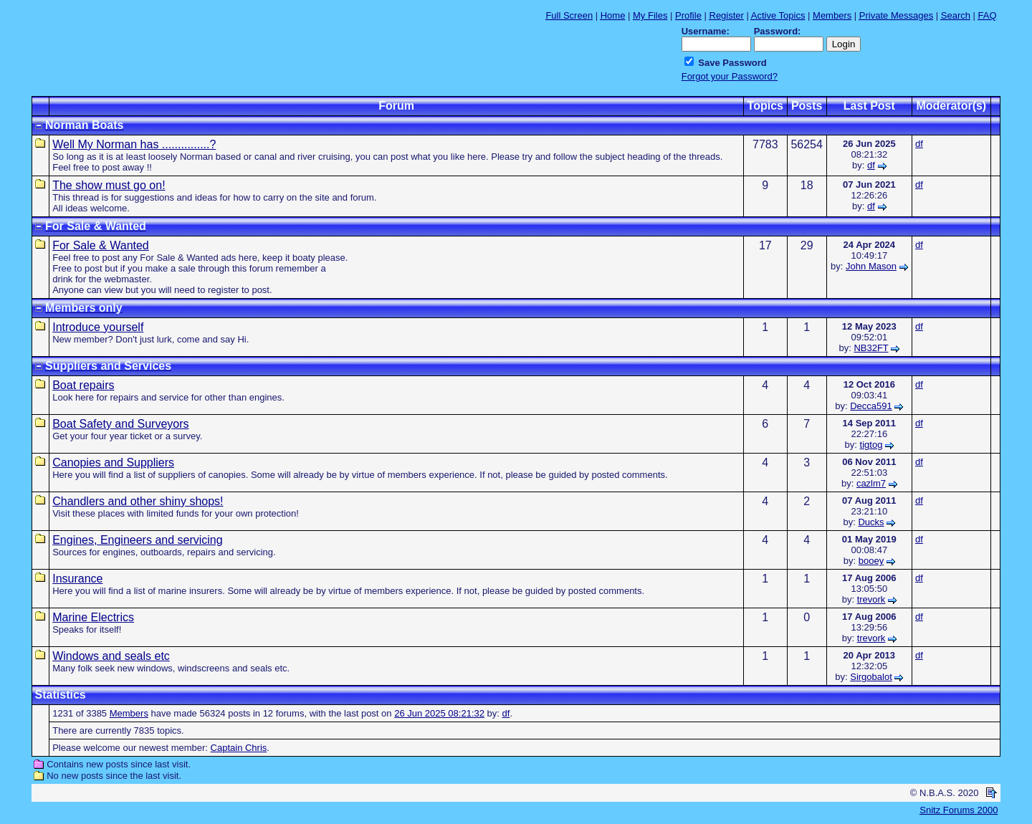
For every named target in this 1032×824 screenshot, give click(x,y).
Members (129, 713)
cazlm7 (871, 483)
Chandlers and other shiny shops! (137, 501)
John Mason (871, 266)
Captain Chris (239, 747)
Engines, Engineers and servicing (137, 540)
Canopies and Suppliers (113, 462)
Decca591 (871, 406)
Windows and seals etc (111, 656)
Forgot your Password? (730, 76)
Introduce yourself (97, 327)
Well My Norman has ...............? (134, 144)
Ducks (871, 522)
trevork (871, 599)
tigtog (871, 444)
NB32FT (871, 347)
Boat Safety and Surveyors (120, 424)
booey (871, 560)
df (871, 165)
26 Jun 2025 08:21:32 (439, 713)
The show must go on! (108, 185)
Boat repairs (83, 385)
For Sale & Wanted (100, 245)
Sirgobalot (871, 676)
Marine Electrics (93, 617)
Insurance (77, 579)
